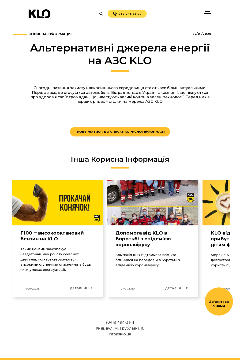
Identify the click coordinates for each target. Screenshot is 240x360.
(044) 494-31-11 (120, 322)
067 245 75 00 (127, 14)
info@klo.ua (120, 334)
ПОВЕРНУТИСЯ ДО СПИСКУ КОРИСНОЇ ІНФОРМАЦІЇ (121, 131)
